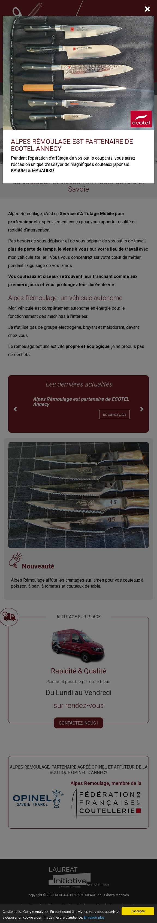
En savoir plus (94, 917)
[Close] (147, 9)
